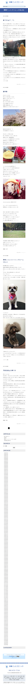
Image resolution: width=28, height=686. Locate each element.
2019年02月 (6, 563)
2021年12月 (6, 517)
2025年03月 (6, 466)
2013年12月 (6, 620)
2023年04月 (6, 496)
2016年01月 (6, 613)
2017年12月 (6, 582)
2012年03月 (6, 644)
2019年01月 (6, 565)
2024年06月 (6, 477)
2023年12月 (6, 485)
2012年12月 (6, 636)
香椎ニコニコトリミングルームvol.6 (10, 439)
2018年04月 (6, 577)
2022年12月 (6, 501)
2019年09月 (6, 554)
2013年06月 (6, 628)
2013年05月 (6, 629)
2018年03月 (6, 578)
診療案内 (7, 677)
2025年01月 (6, 469)
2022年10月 (6, 504)
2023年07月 (6, 492)
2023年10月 (6, 488)
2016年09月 (6, 602)
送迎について (22, 677)
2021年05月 (6, 527)
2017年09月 (6, 586)
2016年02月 (6, 612)
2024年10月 (6, 473)
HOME (5, 676)
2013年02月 (6, 633)
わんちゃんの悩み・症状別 (9, 678)
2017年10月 (6, 585)
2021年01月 (6, 532)
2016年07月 (6, 605)
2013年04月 (6, 631)
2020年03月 (6, 546)
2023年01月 (6, 500)
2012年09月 (6, 640)
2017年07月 (6, 589)
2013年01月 (6, 635)
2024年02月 (6, 482)
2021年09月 (6, 521)
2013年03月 (6, 632)
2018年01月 (6, 581)
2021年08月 (6, 523)
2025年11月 (6, 455)
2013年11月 (6, 621)
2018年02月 (6, 579)
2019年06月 (6, 558)
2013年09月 (6, 624)
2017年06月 (6, 590)
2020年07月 (6, 540)
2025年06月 (6, 462)
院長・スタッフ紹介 (16, 676)
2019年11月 (6, 551)
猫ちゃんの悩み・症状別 (19, 678)
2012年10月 (6, 639)
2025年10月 (6, 457)
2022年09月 (6, 505)
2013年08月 (6, 625)
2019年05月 (6, 559)
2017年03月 (6, 594)
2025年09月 (6, 458)
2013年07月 (6, 627)
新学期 (5, 91)
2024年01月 (6, 484)
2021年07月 (6, 524)
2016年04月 (6, 609)
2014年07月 (6, 617)
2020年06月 (6, 542)
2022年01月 (6, 516)
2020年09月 (6, 538)
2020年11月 (6, 535)
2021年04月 (6, 528)
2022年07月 (6, 508)
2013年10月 (6, 623)
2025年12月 (6, 454)
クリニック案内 (9, 676)
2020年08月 (6, 539)
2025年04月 (6, 465)
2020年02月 (6, 547)
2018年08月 (6, 571)
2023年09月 (6, 489)
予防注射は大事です (9, 370)
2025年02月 (6, 467)
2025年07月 (6, 461)
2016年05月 (6, 608)
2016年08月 (6, 604)
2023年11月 (6, 486)
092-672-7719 (14, 670)
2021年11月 (6, 519)
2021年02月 (6, 531)
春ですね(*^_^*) (8, 20)
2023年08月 (6, 490)
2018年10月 (6, 569)
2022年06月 (6, 509)
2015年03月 (6, 616)
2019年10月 (6, 552)
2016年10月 (6, 601)
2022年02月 (6, 515)
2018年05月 (6, 575)
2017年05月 (6, 592)
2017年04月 (6, 593)
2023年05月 (6, 494)
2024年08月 (6, 474)
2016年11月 (6, 600)
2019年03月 (6, 562)
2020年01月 (6, 548)
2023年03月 (6, 497)
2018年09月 (6, 570)
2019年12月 (6, 550)
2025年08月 (6, 459)
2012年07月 (6, 643)
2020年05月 (6, 543)
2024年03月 (6, 481)
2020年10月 (6, 536)
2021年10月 (6, 520)
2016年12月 (6, 598)
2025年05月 (6, 463)
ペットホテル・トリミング (14, 677)
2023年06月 (6, 493)
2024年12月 (6, 470)
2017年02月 (6, 596)
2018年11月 (6, 567)
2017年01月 (6, 597)
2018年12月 (6, 566)
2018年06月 (6, 574)
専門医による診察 (12, 679)
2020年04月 (6, 544)
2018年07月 (6, 573)
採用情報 (17, 679)
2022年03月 (6, 513)
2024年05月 (6, 478)
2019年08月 (6, 555)
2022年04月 (6, 512)
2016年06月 (6, 606)
